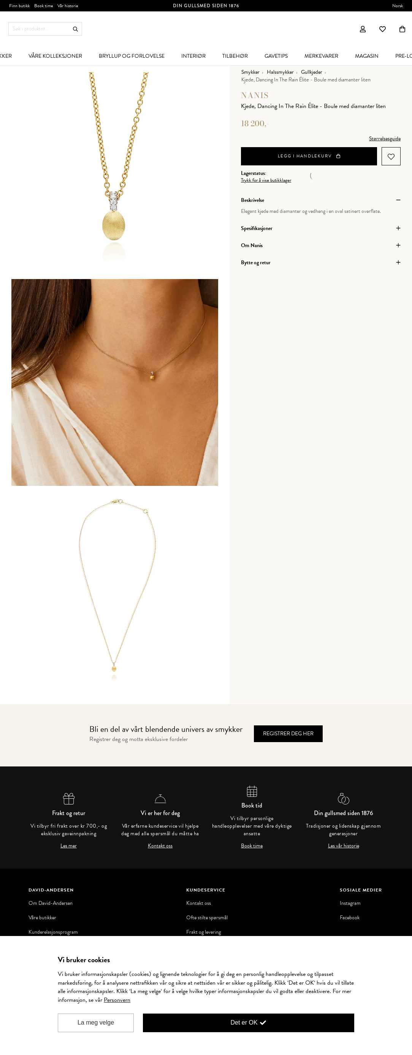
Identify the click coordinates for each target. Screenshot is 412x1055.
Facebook (350, 918)
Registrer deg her (288, 734)
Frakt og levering (203, 932)
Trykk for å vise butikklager (266, 180)
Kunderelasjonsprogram (53, 932)
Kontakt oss (160, 846)
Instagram (350, 903)
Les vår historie (343, 846)
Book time (252, 846)
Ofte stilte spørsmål (207, 918)
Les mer (68, 846)
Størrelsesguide (385, 139)
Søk (75, 29)
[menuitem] (55, 55)
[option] (114, 175)
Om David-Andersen (51, 903)
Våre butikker (42, 918)
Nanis (255, 95)
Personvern (117, 999)
